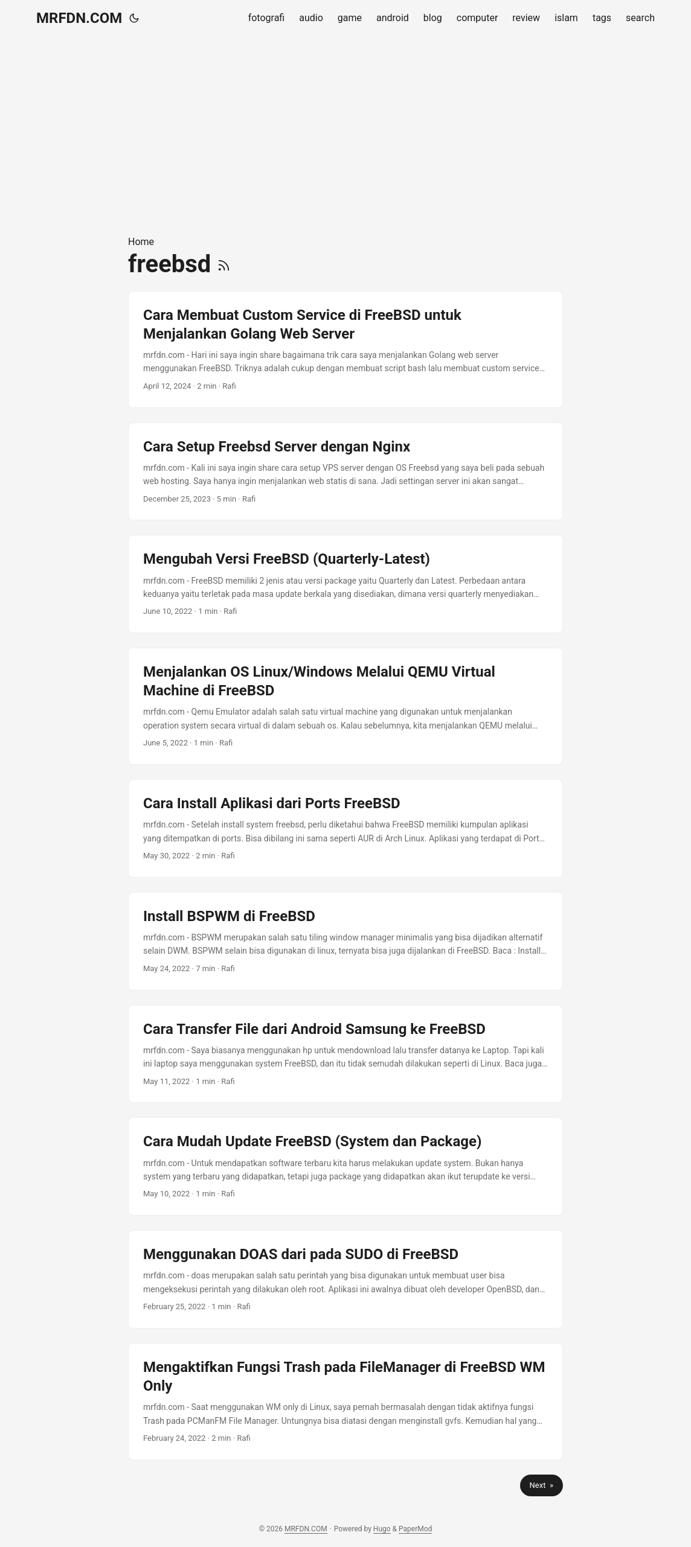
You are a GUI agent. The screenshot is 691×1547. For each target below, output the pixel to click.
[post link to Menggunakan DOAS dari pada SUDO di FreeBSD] (345, 1279)
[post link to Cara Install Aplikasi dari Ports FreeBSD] (345, 828)
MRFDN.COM (79, 18)
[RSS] (224, 264)
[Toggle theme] (134, 18)
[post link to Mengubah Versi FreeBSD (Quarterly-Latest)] (345, 584)
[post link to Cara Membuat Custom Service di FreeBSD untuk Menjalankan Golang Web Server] (345, 349)
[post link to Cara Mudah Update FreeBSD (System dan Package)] (345, 1166)
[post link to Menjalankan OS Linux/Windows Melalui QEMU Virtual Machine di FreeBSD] (345, 706)
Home (141, 241)
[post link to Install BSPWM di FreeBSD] (345, 941)
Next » (541, 1485)
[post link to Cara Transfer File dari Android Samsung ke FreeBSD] (345, 1054)
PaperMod (415, 1529)
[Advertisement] (345, 135)
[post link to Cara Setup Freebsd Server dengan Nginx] (345, 471)
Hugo (382, 1529)
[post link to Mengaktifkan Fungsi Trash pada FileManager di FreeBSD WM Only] (345, 1401)
